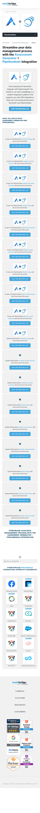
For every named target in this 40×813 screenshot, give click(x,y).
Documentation (10, 35)
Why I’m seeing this (11, 11)
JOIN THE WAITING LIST (20, 109)
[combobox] (20, 561)
